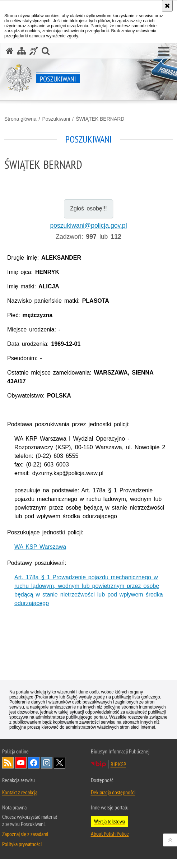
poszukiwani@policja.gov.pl (88, 225)
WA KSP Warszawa (40, 547)
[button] (163, 51)
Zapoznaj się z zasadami (25, 833)
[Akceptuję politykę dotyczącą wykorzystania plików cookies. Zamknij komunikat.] (167, 5)
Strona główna (20, 119)
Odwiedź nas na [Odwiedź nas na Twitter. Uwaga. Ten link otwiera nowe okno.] (59, 763)
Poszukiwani (56, 119)
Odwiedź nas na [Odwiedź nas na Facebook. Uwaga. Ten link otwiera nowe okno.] (33, 763)
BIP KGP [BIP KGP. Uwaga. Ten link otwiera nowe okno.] (118, 764)
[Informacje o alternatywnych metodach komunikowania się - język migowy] (33, 50)
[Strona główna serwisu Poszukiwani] (10, 50)
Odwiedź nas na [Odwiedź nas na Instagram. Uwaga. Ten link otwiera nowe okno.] (46, 763)
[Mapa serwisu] (21, 50)
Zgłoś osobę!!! (88, 208)
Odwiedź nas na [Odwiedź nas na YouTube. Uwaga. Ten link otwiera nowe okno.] (21, 763)
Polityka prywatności (22, 844)
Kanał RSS (8, 763)
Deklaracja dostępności (113, 792)
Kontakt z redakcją (19, 792)
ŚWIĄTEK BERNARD (100, 119)
